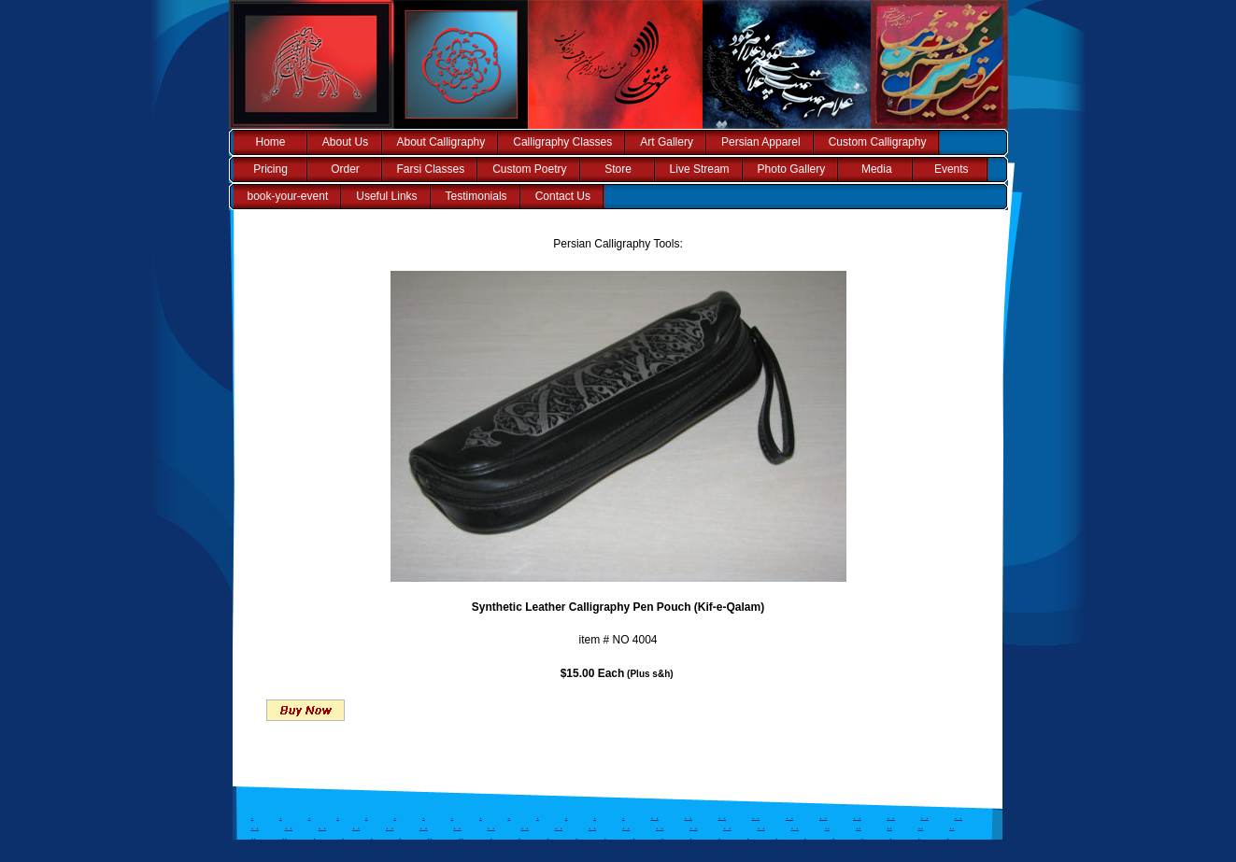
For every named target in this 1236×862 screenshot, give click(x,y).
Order (345, 169)
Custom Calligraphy (878, 141)
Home (270, 141)
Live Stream (700, 169)
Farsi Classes (431, 169)
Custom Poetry (529, 169)
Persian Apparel (761, 141)
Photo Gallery (792, 169)
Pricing (270, 169)
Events (951, 169)
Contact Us (562, 196)
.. (828, 826)
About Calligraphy (441, 141)
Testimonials (476, 196)
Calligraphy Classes (562, 141)
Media (876, 169)
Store (618, 169)
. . (654, 816)
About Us (345, 141)
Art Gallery (666, 141)
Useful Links (386, 196)
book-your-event (288, 196)
